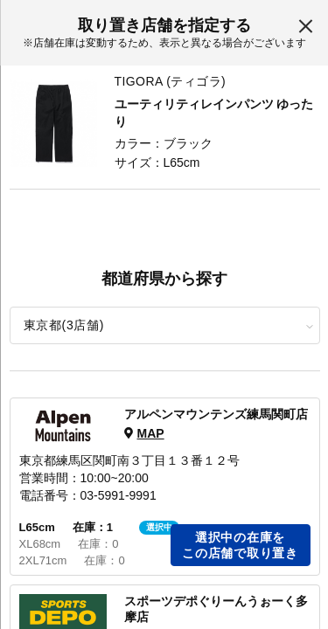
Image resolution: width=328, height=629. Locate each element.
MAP (150, 433)
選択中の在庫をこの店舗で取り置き (239, 545)
